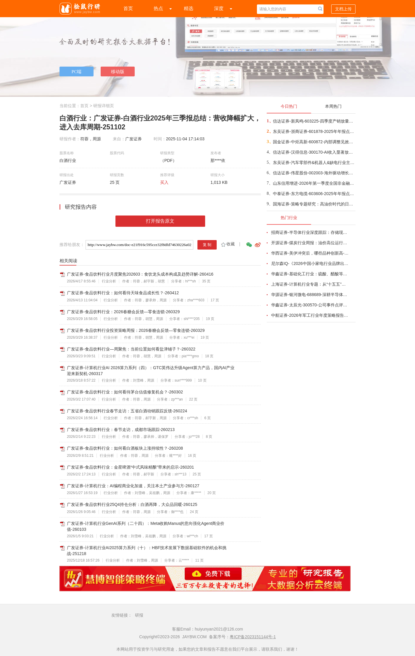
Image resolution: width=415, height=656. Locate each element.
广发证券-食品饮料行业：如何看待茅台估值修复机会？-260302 (125, 392)
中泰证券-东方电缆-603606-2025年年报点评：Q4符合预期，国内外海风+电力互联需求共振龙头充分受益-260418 (314, 193)
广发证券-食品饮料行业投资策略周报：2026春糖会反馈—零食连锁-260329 (136, 330)
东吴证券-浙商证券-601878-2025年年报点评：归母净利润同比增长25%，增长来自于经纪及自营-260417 (314, 131)
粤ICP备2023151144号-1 (253, 636)
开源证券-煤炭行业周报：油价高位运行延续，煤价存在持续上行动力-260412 (310, 242)
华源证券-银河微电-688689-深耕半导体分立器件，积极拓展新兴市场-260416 (310, 294)
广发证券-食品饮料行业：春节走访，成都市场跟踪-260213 (121, 429)
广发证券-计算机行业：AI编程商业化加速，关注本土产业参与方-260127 (133, 485)
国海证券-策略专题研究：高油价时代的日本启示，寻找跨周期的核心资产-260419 (314, 204)
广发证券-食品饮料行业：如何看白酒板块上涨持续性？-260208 (125, 448)
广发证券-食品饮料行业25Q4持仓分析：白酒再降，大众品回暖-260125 (132, 504)
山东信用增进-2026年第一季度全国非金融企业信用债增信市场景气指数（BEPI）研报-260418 (314, 183)
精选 (188, 8)
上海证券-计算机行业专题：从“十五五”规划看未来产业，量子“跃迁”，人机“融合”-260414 (310, 284)
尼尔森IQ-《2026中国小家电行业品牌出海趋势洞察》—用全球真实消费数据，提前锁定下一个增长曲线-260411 (310, 263)
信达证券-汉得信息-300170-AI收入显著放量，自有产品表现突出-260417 (314, 152)
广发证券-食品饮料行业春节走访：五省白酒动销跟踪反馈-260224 (127, 411)
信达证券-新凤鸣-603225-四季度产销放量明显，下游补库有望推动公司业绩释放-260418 (314, 121)
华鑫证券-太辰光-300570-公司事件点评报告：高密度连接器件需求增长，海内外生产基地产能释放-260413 (310, 305)
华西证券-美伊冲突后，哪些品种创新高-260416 (310, 253)
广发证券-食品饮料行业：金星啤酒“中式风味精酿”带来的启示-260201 (130, 467)
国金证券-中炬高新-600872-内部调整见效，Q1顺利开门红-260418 (314, 141)
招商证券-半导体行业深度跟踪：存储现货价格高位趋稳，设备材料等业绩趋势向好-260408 (310, 232)
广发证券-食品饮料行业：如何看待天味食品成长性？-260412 (123, 292)
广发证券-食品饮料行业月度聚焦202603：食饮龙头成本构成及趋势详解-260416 (140, 274)
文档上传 (343, 9)
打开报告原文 (160, 221)
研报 (139, 615)
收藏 (227, 244)
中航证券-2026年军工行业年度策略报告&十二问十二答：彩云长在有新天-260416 (310, 315)
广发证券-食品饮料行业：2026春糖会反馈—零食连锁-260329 (123, 311)
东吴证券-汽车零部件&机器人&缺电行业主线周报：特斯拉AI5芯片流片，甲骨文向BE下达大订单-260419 (314, 162)
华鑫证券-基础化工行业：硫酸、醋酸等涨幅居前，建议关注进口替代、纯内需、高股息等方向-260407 (310, 273)
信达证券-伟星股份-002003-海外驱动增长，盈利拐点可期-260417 (314, 173)
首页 (128, 8)
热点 (158, 8)
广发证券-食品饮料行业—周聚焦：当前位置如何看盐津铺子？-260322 (131, 349)
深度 (218, 8)
